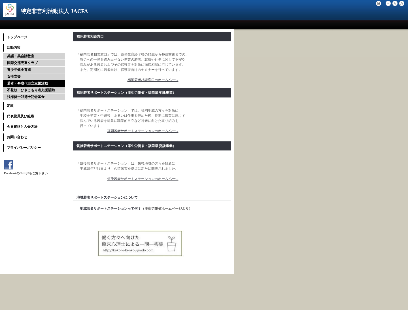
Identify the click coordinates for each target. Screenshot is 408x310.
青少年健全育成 (19, 70)
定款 (10, 106)
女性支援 (14, 76)
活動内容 (13, 48)
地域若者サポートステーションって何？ (110, 209)
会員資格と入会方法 (22, 127)
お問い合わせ (17, 137)
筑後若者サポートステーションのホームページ (142, 179)
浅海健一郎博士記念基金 (25, 97)
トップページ (17, 37)
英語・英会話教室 (20, 56)
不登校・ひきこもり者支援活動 (31, 90)
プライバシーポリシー (24, 148)
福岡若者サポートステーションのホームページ (142, 131)
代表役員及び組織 (20, 116)
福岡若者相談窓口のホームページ (153, 80)
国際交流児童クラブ (22, 63)
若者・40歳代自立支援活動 (27, 83)
